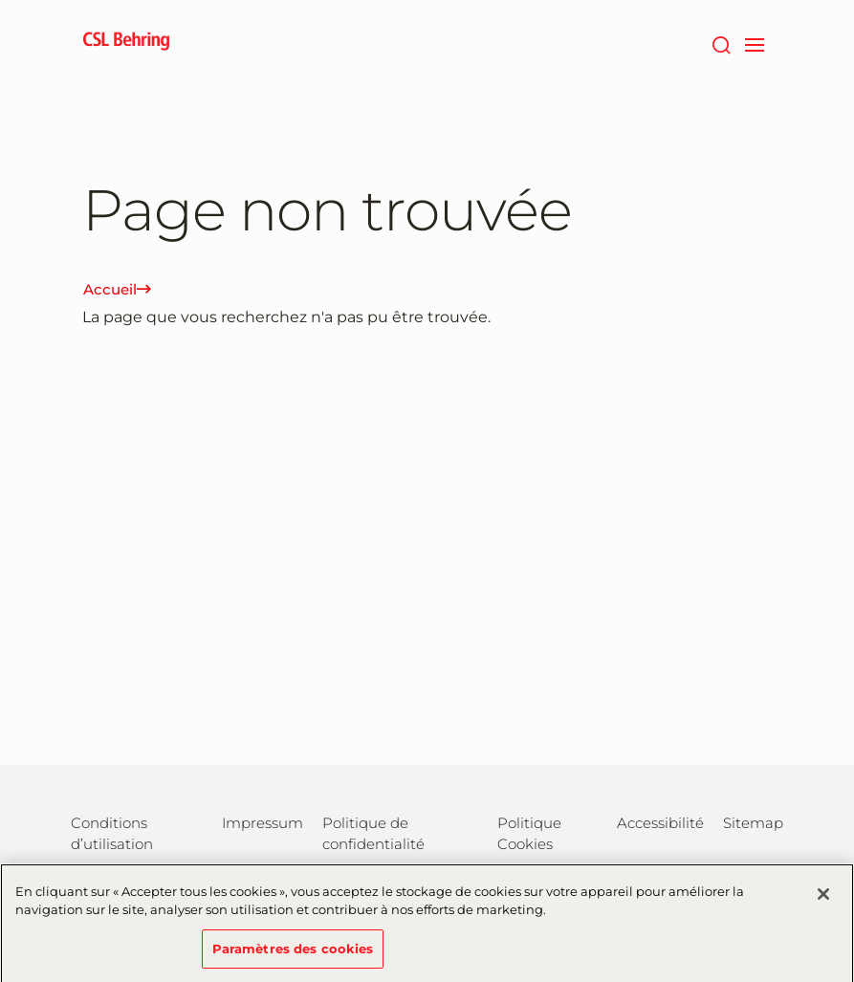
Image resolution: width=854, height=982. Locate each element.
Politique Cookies (529, 833)
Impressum (262, 823)
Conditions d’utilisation (112, 833)
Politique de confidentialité (373, 833)
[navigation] (755, 43)
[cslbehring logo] (126, 43)
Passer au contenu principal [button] (0, 0)
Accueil (117, 289)
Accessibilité (660, 823)
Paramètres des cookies (293, 957)
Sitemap (753, 823)
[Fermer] (823, 903)
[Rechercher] (721, 43)
